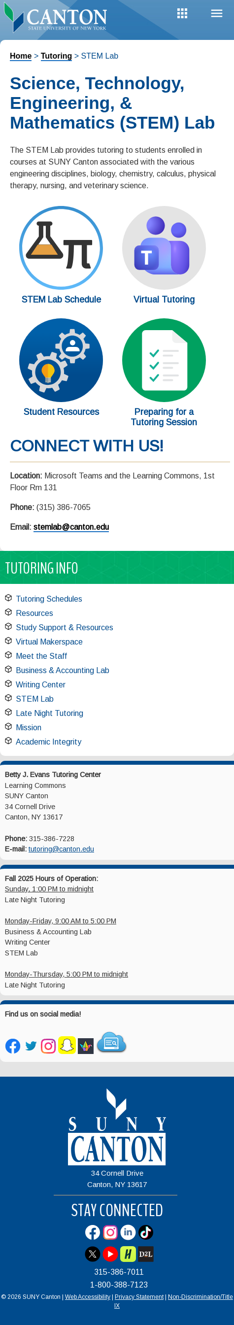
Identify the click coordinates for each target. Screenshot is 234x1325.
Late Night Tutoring (49, 713)
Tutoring (56, 56)
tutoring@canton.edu (61, 849)
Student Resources (61, 412)
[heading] (58, 17)
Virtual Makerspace (49, 642)
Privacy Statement (139, 1296)
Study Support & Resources (64, 627)
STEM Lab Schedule (61, 300)
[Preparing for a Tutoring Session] (164, 399)
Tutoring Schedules (49, 599)
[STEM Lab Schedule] (61, 287)
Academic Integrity (48, 742)
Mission (28, 727)
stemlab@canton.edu (71, 527)
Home (21, 56)
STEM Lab (35, 699)
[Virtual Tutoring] (164, 287)
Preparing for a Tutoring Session (164, 417)
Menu (217, 13)
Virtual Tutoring (164, 300)
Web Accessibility (87, 1296)
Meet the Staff (41, 656)
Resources (34, 613)
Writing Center (41, 684)
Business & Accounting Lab (62, 670)
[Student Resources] (61, 399)
